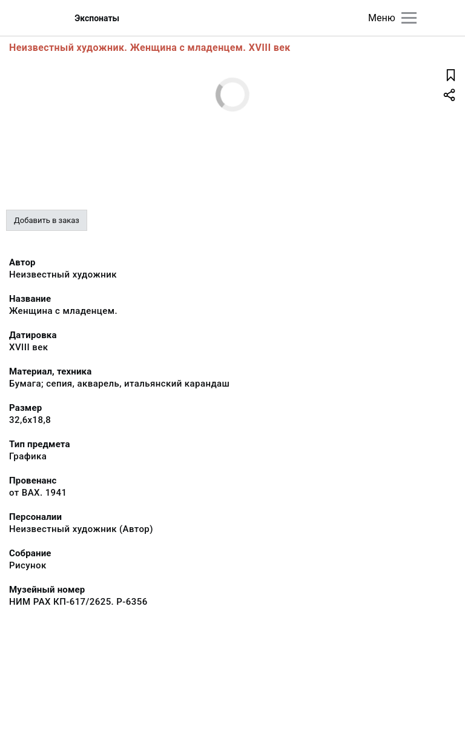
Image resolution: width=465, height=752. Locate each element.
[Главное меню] (409, 18)
